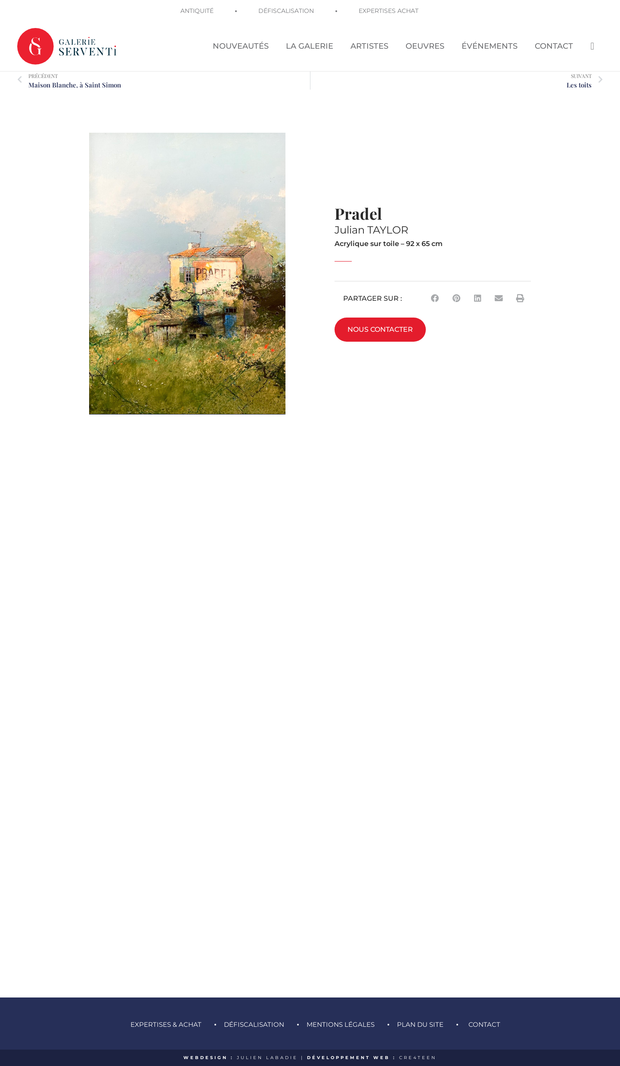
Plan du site (420, 1024)
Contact (484, 1024)
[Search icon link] (592, 46)
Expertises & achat (166, 1024)
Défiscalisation (254, 1024)
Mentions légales (341, 1024)
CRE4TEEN (418, 1057)
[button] (435, 298)
